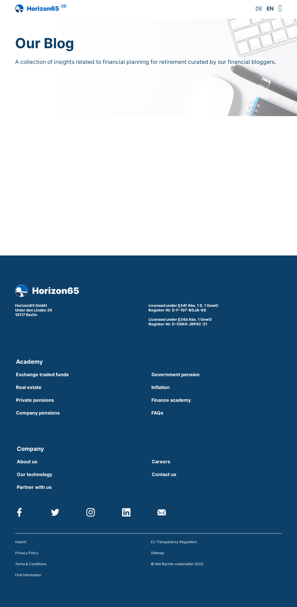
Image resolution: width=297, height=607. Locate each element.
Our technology (34, 474)
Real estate (28, 387)
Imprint (20, 542)
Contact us (164, 474)
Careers (161, 461)
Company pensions (38, 413)
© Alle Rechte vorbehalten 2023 (177, 564)
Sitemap (157, 553)
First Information (28, 575)
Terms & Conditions (30, 564)
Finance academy (171, 400)
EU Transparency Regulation (174, 542)
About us (27, 461)
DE (259, 9)
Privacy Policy (27, 553)
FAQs (157, 413)
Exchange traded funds (42, 374)
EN (270, 9)
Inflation (160, 387)
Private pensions (35, 400)
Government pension (175, 374)
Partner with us (34, 487)
